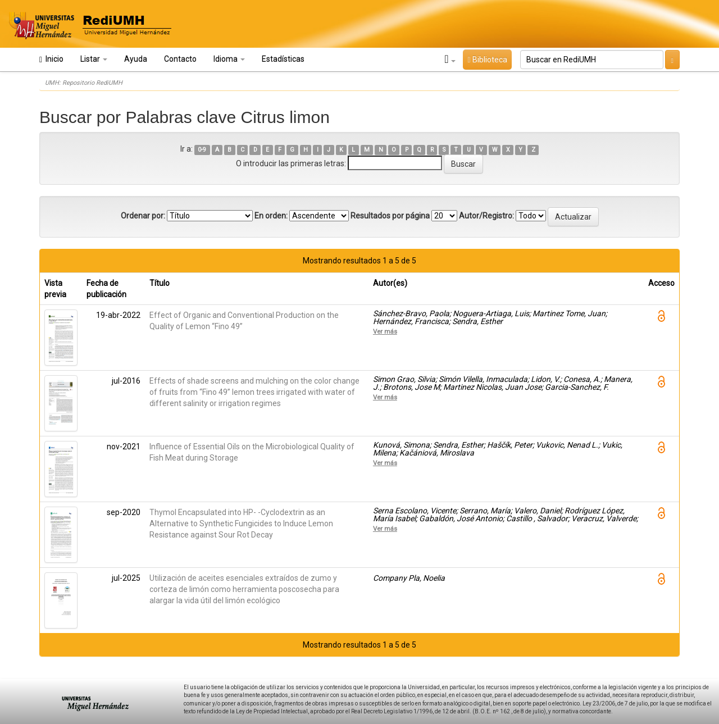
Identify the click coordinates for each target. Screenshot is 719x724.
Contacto (180, 58)
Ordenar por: (143, 215)
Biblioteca (487, 59)
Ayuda (135, 58)
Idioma (229, 58)
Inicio (51, 59)
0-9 (202, 149)
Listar (93, 58)
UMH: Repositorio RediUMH (83, 82)
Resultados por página (390, 215)
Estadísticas (283, 58)
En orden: (271, 215)
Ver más (385, 331)
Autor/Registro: (486, 215)
